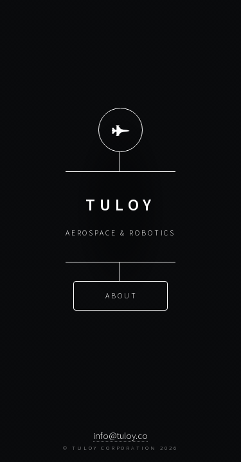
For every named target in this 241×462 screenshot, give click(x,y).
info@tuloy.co (120, 435)
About (121, 295)
